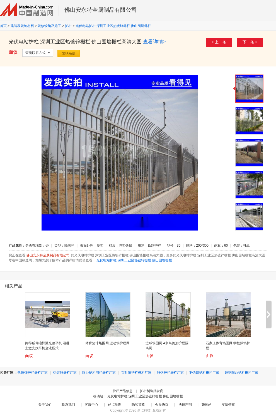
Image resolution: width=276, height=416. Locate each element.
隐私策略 (138, 405)
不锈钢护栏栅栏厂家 (204, 373)
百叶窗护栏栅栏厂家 (136, 373)
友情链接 (228, 405)
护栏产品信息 (123, 391)
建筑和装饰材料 (22, 26)
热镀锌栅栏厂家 (65, 373)
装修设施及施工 (49, 26)
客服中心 (91, 405)
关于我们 (45, 405)
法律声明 (185, 405)
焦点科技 (144, 410)
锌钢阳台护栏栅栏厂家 (241, 373)
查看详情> (154, 41)
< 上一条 (219, 42)
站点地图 (115, 405)
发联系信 (68, 53)
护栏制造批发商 (151, 391)
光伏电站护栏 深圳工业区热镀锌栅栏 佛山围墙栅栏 (113, 26)
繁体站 (207, 405)
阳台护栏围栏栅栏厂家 (99, 373)
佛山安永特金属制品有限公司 (100, 10)
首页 (3, 26)
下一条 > (250, 42)
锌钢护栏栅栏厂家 (170, 373)
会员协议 (161, 405)
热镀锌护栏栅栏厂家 (33, 373)
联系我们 (68, 405)
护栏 (68, 26)
